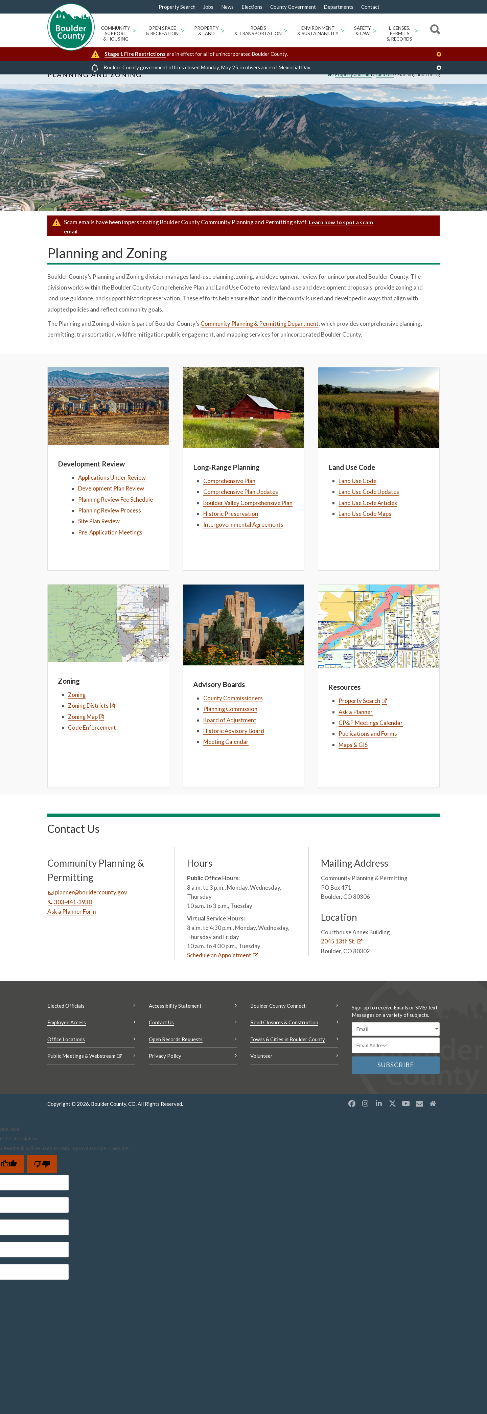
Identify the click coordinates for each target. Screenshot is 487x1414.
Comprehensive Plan (229, 492)
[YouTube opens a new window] (406, 1114)
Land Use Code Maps (365, 524)
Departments (338, 6)
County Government (293, 6)
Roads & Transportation (258, 30)
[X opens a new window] (392, 1114)
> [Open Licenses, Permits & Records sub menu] (416, 30)
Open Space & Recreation (162, 30)
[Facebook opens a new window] (351, 1114)
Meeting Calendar (226, 752)
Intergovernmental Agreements (243, 535)
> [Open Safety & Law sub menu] (374, 30)
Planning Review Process (109, 521)
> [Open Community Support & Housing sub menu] (134, 30)
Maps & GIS (353, 755)
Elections (251, 6)
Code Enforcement (92, 738)
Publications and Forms (368, 744)
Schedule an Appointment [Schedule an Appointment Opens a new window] (219, 966)
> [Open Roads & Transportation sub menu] (285, 30)
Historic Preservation (230, 524)
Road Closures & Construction (284, 1033)
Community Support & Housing (115, 33)
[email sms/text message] (396, 1040)
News (227, 6)
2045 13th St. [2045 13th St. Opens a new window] (338, 952)
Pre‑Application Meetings (110, 543)
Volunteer (261, 1067)
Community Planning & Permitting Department (260, 334)
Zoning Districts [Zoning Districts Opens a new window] (88, 716)
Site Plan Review (99, 532)
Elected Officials (66, 1017)
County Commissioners (233, 709)
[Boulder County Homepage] (71, 27)
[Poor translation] (42, 1175)
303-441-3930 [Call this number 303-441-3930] (73, 913)
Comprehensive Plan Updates (240, 502)
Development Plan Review (111, 499)
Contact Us (161, 1033)
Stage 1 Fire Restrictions (135, 53)
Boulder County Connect (278, 1017)
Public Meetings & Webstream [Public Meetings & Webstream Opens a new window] (81, 1067)
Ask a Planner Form (71, 922)
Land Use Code (357, 492)
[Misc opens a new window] (419, 1114)
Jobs (208, 6)
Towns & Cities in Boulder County (287, 1050)
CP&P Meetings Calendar (371, 733)
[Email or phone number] (396, 1056)
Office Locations (66, 1050)
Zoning (77, 705)
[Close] (441, 54)
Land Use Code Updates (369, 502)
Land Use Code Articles (368, 514)
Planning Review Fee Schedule (115, 510)
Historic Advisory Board (234, 742)
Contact (370, 6)
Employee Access (66, 1033)
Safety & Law (362, 30)
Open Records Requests (176, 1050)
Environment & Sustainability (318, 30)
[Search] (434, 30)
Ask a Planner (356, 723)
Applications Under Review (112, 488)
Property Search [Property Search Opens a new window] (177, 7)
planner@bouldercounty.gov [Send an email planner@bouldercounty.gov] (91, 903)
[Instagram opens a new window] (365, 1114)
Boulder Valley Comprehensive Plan (248, 514)
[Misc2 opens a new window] (433, 1114)
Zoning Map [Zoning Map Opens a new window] (83, 727)
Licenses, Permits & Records (399, 33)
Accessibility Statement (175, 1017)
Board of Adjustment (230, 731)
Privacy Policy (165, 1067)
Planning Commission (230, 720)
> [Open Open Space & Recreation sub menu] (182, 30)
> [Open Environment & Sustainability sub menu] (342, 30)
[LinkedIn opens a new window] (379, 1114)
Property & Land (206, 30)
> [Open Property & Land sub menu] (222, 30)
